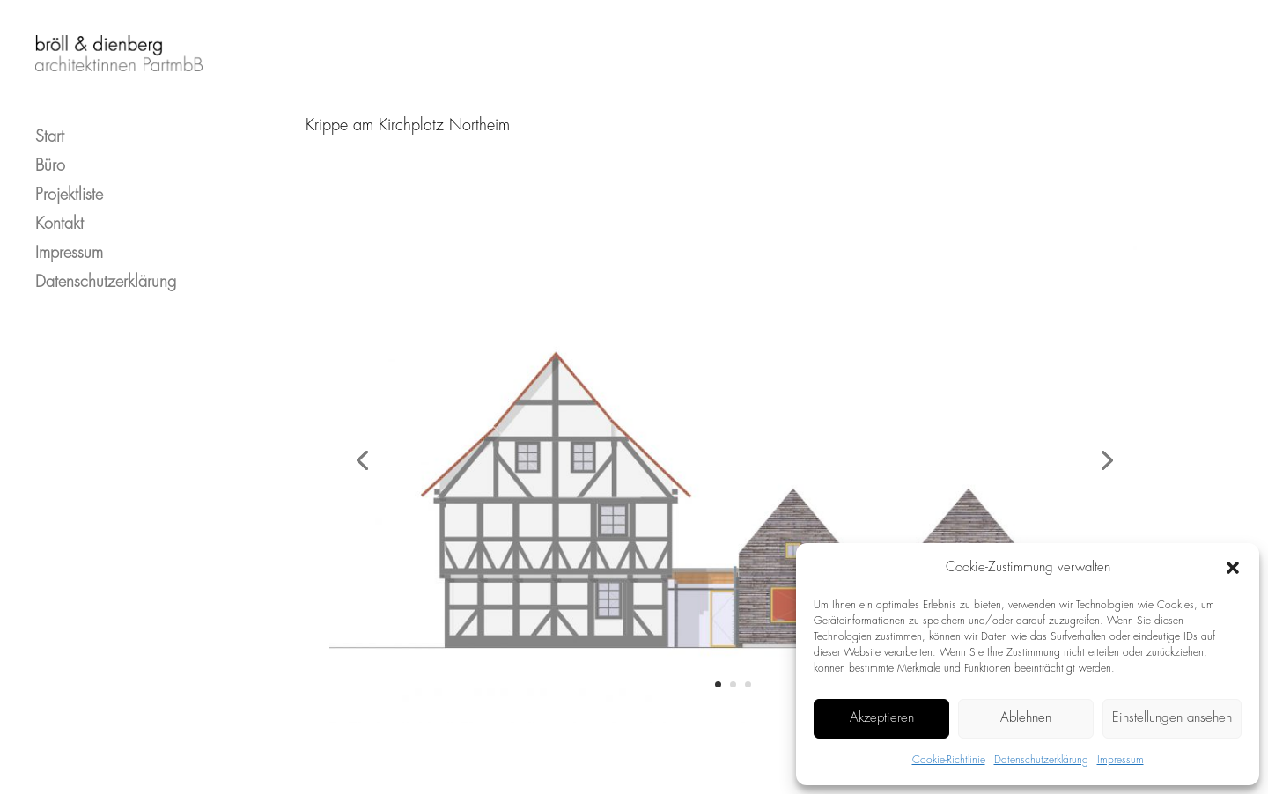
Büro (50, 150)
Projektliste (69, 180)
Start (49, 121)
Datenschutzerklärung (1041, 760)
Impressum (1120, 760)
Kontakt (59, 209)
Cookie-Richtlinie (948, 760)
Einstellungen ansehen (1172, 718)
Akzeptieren (882, 718)
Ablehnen (1025, 718)
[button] (1233, 568)
